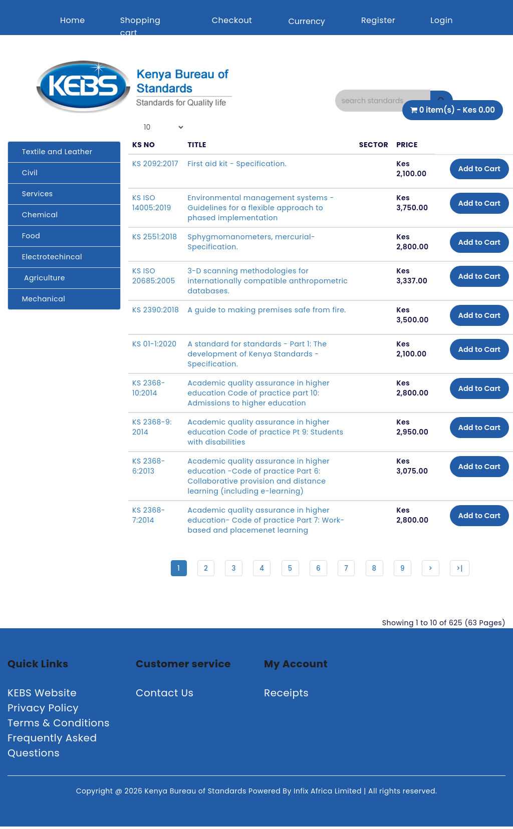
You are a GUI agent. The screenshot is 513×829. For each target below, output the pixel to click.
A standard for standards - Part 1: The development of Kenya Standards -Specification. (257, 354)
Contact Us (165, 695)
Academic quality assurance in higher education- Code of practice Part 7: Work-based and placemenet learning (259, 520)
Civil (27, 173)
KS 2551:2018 (154, 237)
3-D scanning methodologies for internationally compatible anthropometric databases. (248, 281)
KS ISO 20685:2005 (153, 276)
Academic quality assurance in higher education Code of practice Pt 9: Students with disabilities (265, 432)
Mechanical (40, 299)
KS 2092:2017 (155, 164)
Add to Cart (475, 170)
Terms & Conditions (59, 725)
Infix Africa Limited (329, 793)
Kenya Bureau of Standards (196, 793)
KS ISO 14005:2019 (151, 203)
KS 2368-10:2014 (148, 388)
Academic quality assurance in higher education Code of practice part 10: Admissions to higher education (258, 393)
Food (28, 236)
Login (441, 20)
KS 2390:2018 (155, 310)
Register (378, 20)
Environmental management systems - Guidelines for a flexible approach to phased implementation (260, 208)
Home (72, 20)
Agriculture (40, 278)
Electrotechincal (49, 257)
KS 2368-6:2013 (148, 466)
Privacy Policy (43, 710)
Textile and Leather (54, 152)
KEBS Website (42, 695)
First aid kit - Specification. (237, 164)
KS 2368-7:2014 (148, 515)
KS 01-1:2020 (154, 344)
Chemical (37, 215)
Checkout (232, 20)
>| (465, 569)
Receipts (286, 695)
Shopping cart (140, 27)
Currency (306, 21)
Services (34, 194)
